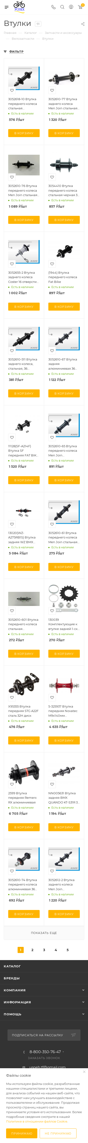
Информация (17, 1002)
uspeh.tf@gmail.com (47, 1067)
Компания (15, 990)
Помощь (12, 1014)
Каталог (12, 966)
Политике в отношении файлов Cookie (36, 1121)
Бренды (12, 978)
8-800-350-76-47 (45, 1052)
